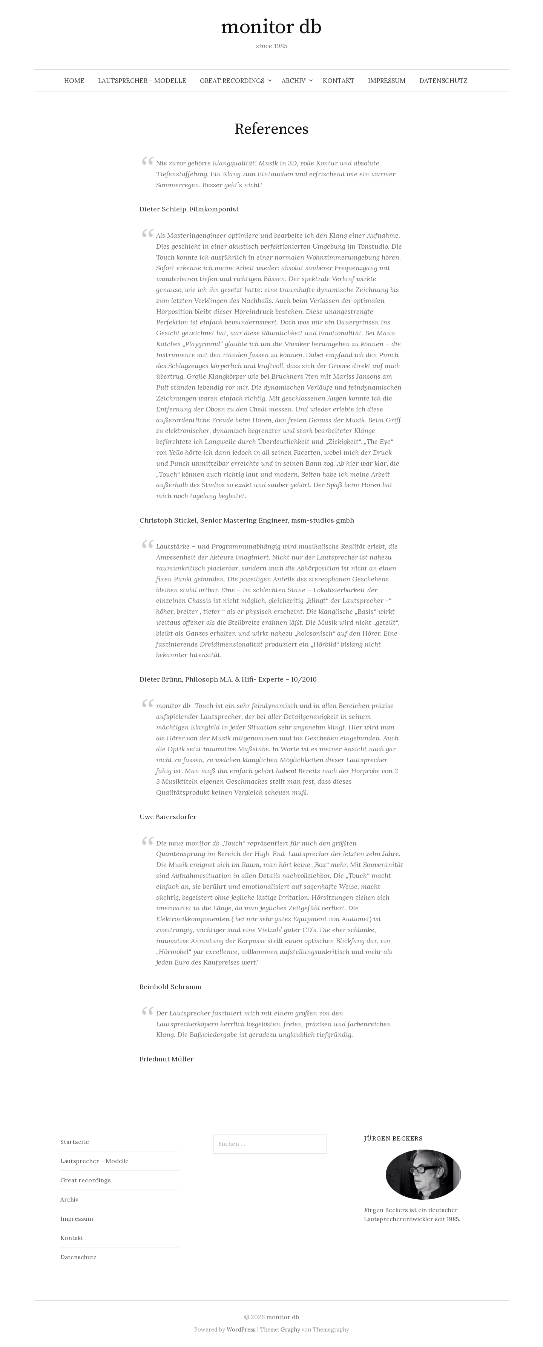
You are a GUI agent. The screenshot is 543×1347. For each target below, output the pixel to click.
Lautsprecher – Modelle (142, 80)
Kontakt (338, 80)
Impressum (387, 80)
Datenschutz (443, 80)
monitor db (271, 27)
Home (74, 80)
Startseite (74, 1141)
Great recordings (232, 80)
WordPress (241, 1329)
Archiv (293, 80)
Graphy (290, 1329)
